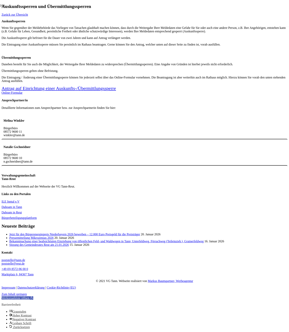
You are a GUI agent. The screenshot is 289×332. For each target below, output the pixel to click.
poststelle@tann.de (13, 260)
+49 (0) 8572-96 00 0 (15, 269)
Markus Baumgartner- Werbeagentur (170, 281)
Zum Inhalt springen (14, 294)
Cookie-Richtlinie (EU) (61, 287)
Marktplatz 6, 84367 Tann (18, 274)
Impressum (8, 287)
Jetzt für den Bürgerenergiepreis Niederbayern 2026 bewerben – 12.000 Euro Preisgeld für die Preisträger (74, 234)
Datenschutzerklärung (30, 287)
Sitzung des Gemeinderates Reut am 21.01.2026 (39, 244)
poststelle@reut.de (13, 263)
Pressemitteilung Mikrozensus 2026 (31, 237)
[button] (17, 298)
